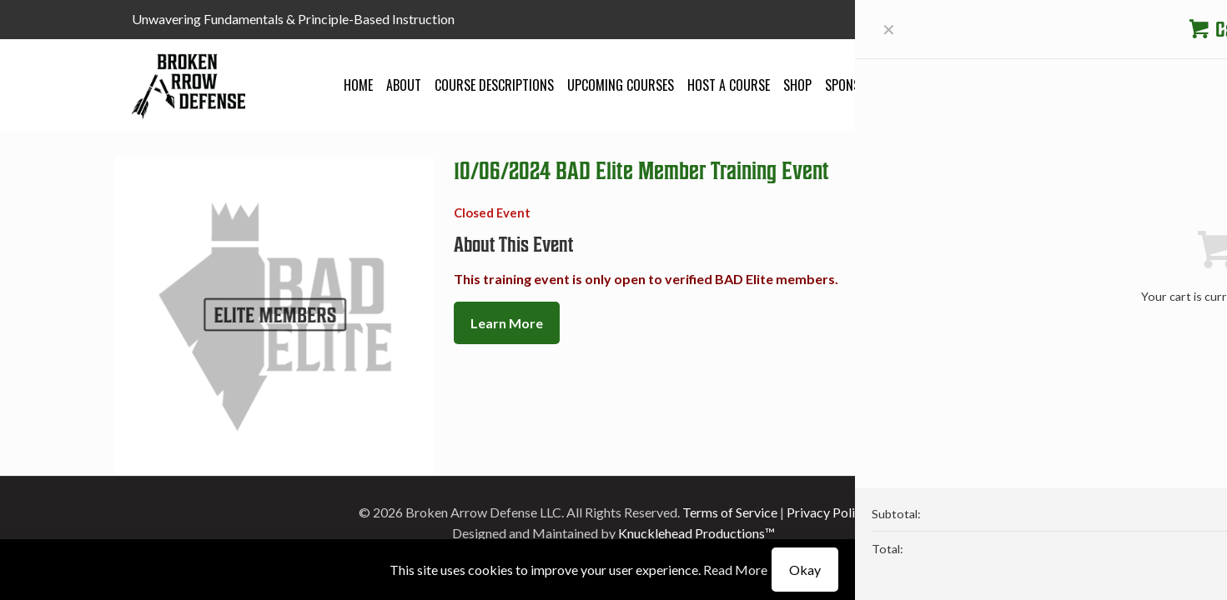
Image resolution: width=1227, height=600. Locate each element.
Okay (805, 570)
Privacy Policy (827, 512)
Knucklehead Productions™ (696, 533)
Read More (735, 570)
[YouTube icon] (1065, 20)
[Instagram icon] (1086, 20)
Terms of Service (729, 512)
